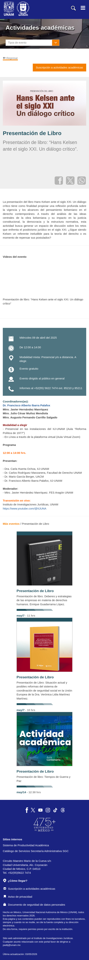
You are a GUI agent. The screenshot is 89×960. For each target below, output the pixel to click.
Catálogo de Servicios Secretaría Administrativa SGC (36, 851)
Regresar (10, 58)
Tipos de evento (17, 42)
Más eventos (11, 523)
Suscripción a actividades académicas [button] (59, 67)
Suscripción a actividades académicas (29, 888)
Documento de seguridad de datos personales (34, 904)
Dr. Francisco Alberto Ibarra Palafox (26, 405)
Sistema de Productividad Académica (26, 845)
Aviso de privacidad (17, 896)
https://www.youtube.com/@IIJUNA (24, 508)
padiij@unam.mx (11, 945)
